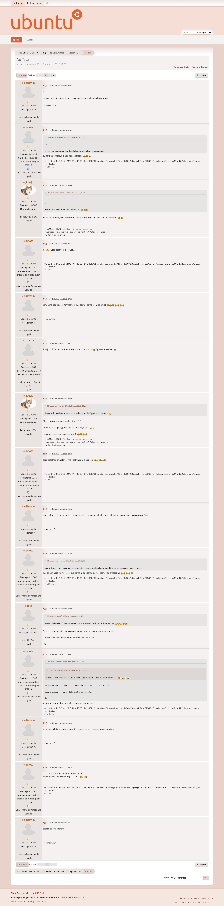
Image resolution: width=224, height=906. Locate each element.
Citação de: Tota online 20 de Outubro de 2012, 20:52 (65, 662)
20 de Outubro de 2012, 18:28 (60, 399)
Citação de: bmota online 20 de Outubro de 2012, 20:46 (66, 616)
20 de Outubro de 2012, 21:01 (60, 654)
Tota (29, 605)
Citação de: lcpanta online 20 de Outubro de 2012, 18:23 (66, 406)
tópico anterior (182, 67)
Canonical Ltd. (77, 897)
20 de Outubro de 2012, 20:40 (60, 509)
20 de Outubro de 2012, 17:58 (60, 299)
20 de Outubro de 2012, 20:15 (60, 454)
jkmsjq (29, 182)
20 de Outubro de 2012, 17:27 (60, 86)
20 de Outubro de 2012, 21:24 (60, 723)
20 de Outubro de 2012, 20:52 (60, 609)
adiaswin (29, 82)
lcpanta (29, 340)
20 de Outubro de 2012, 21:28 (60, 767)
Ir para (166, 878)
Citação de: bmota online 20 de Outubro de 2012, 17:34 (66, 193)
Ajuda (176, 902)
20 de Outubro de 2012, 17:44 (60, 185)
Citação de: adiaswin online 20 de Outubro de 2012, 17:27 (67, 137)
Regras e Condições (189, 902)
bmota (29, 127)
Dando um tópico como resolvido (77, 229)
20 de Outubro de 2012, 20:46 (60, 553)
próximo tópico (200, 67)
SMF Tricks (40, 893)
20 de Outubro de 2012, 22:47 (60, 823)
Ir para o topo (22, 864)
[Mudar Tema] (47, 3)
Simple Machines (38, 901)
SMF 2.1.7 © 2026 (20, 901)
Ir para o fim (22, 75)
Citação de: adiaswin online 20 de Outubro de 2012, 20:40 (67, 561)
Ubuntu (64, 897)
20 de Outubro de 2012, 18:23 (60, 343)
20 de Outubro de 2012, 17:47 (60, 244)
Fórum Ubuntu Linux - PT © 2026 (196, 898)
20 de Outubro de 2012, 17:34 (60, 130)
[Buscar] (194, 33)
